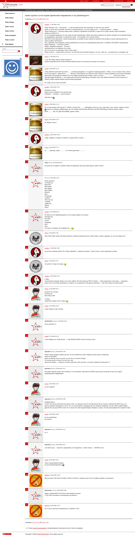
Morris (46, 56)
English (130, 1)
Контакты (106, 1)
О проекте (95, 1)
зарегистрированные (39, 528)
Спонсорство (118, 1)
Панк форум (40, 10)
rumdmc (47, 24)
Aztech (46, 68)
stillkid (46, 336)
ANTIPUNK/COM (30, 10)
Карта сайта (84, 1)
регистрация (127, 6)
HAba (46, 233)
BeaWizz (47, 475)
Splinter (47, 211)
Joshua (46, 288)
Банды (48, 10)
